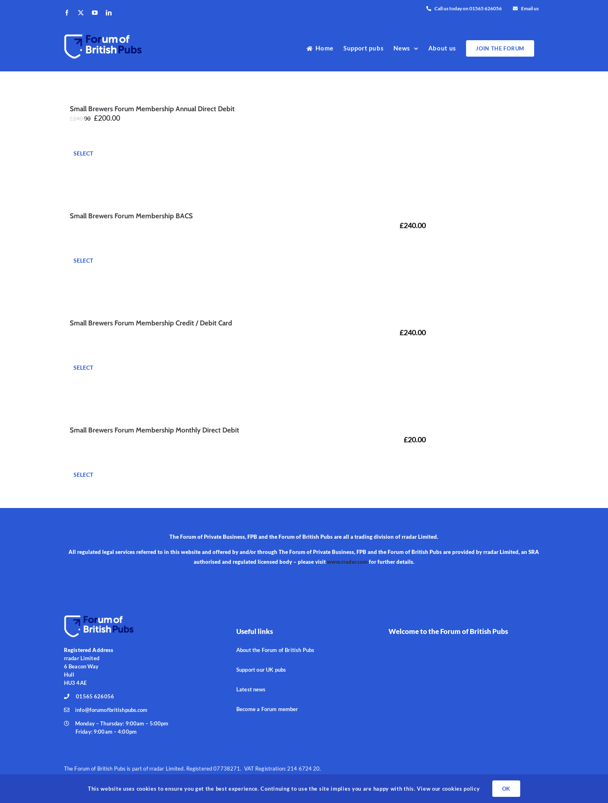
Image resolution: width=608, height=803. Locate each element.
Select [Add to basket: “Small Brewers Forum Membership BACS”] (83, 260)
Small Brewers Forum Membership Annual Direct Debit (152, 109)
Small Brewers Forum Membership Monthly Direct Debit (154, 430)
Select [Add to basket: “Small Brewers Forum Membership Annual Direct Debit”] (83, 153)
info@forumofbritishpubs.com (111, 710)
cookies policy (460, 788)
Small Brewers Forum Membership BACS (131, 216)
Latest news (250, 689)
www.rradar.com (347, 561)
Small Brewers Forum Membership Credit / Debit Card (151, 323)
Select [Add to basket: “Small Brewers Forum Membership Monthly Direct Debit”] (83, 474)
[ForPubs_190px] (99, 617)
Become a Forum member (267, 709)
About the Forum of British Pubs (275, 650)
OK (506, 788)
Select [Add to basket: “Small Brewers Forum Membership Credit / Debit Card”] (83, 367)
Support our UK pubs (261, 669)
